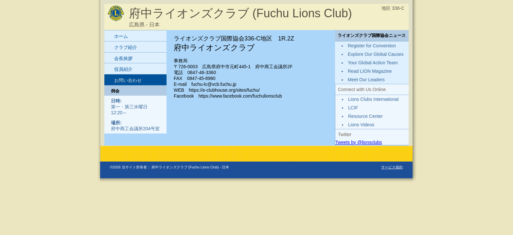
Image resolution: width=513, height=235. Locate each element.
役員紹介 (123, 69)
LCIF (353, 107)
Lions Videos (361, 124)
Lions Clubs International (373, 99)
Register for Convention (372, 45)
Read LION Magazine (370, 71)
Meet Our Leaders (366, 79)
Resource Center (365, 116)
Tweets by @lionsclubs (358, 142)
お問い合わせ (128, 80)
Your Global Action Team (373, 62)
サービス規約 (392, 167)
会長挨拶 (123, 58)
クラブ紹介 (125, 47)
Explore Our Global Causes (375, 54)
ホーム (121, 36)
